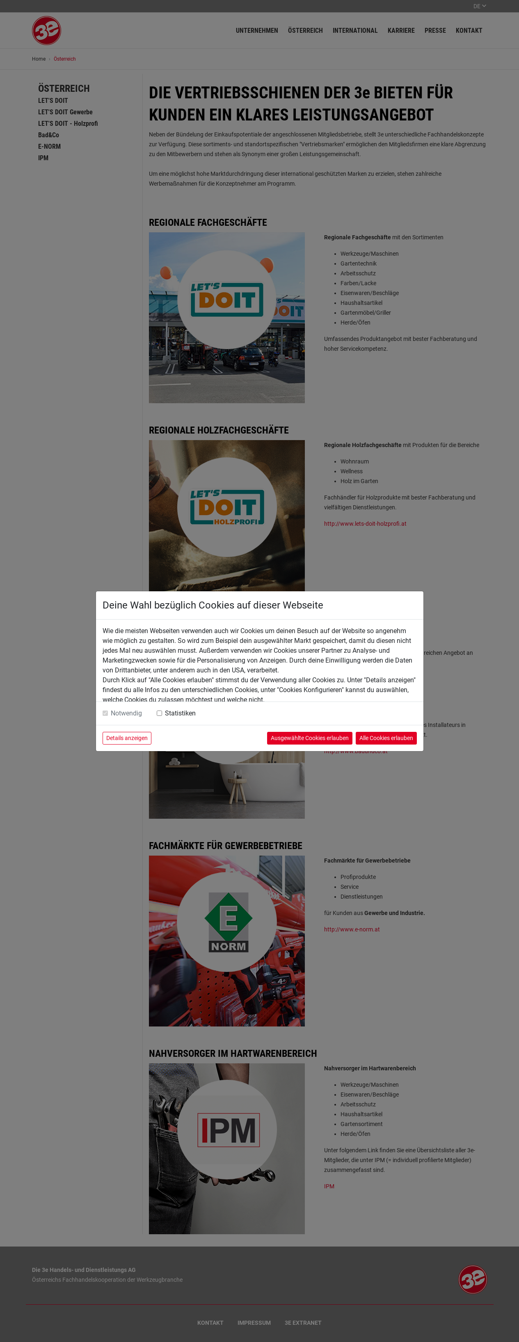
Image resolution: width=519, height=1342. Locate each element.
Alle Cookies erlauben (386, 738)
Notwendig (126, 713)
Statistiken (180, 713)
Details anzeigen (127, 738)
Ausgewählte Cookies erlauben (310, 738)
